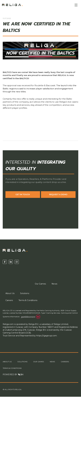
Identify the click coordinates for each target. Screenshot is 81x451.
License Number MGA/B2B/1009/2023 (24, 313)
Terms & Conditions (28, 300)
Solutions (24, 293)
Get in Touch (23, 194)
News (54, 284)
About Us (9, 293)
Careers (9, 300)
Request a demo (58, 194)
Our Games (40, 284)
